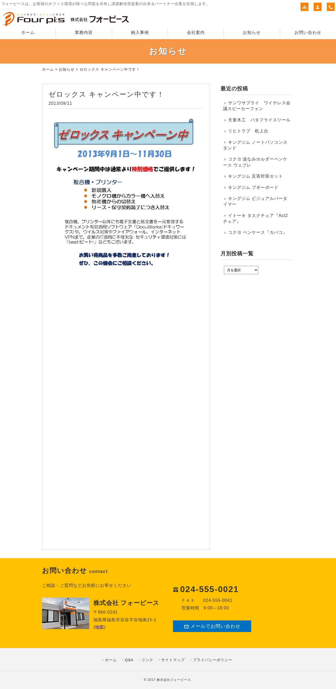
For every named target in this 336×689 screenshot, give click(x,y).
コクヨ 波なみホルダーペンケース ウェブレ (255, 162)
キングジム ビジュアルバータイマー (255, 201)
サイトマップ (173, 660)
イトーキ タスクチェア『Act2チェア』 (255, 218)
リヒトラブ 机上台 (248, 131)
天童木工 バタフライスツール (259, 120)
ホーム (28, 32)
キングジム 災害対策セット (255, 176)
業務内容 (84, 32)
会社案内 (196, 32)
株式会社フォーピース (174, 680)
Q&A (129, 660)
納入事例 (140, 32)
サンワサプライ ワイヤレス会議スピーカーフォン (257, 106)
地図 (99, 627)
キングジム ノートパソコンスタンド (255, 145)
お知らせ (252, 32)
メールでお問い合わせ (212, 626)
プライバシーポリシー (212, 660)
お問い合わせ (308, 32)
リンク (147, 660)
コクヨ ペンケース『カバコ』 (257, 232)
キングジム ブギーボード (253, 187)
